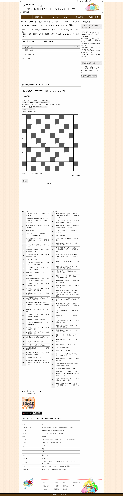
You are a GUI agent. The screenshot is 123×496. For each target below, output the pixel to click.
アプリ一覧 (45, 489)
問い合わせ (56, 489)
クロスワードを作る (46, 486)
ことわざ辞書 (65, 486)
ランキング (53, 17)
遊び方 (74, 485)
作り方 (67, 17)
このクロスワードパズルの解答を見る (32, 173)
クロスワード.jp (33, 5)
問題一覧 (39, 17)
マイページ (98, 1)
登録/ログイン (89, 1)
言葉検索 (79, 17)
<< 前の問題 (26, 96)
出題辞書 (64, 482)
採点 (25, 181)
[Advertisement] (51, 71)
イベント (56, 482)
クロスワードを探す (46, 485)
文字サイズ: (25, 106)
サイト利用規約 (66, 488)
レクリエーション (76, 482)
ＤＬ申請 (56, 486)
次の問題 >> (76, 175)
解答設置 (56, 488)
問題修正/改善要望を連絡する (89, 76)
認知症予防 (65, 489)
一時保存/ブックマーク (28, 109)
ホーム (27, 17)
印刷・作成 (93, 17)
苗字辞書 (64, 485)
